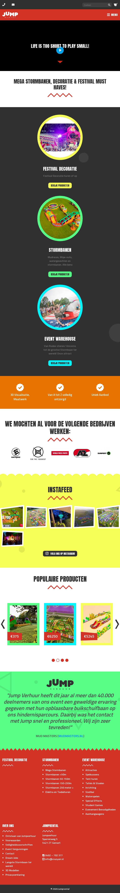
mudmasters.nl (70, 735)
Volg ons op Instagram (60, 554)
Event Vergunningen (16, 849)
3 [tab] (62, 660)
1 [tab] (53, 660)
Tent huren (91, 779)
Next (117, 624)
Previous (3, 624)
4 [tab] (66, 660)
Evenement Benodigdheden (100, 809)
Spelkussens (92, 774)
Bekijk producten (60, 185)
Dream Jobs (11, 858)
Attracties (91, 770)
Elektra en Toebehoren (57, 792)
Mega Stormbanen (55, 770)
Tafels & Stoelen (94, 783)
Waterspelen (92, 796)
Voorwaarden (12, 840)
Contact (9, 853)
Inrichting (90, 787)
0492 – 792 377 (54, 855)
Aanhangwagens (94, 814)
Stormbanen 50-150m (57, 779)
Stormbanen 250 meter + (59, 787)
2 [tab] (57, 660)
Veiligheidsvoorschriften (19, 845)
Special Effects (93, 801)
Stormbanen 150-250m (58, 783)
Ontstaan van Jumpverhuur (20, 836)
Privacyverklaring (15, 875)
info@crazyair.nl (54, 859)
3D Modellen (12, 870)
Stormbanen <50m (55, 774)
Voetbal (89, 792)
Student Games (94, 805)
